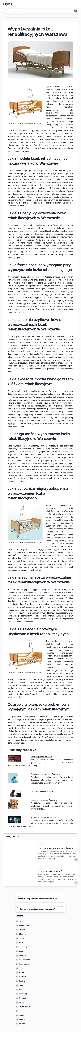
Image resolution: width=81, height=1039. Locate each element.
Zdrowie (11, 24)
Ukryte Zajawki (24, 1007)
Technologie (23, 994)
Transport (22, 998)
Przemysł (22, 977)
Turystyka (22, 1002)
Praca (21, 968)
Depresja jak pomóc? (50, 871)
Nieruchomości (25, 959)
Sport (21, 989)
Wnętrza (22, 1019)
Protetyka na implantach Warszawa (46, 774)
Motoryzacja (23, 955)
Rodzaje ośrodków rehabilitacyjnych (46, 817)
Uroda (21, 1011)
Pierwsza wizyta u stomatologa (55, 848)
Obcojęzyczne (24, 964)
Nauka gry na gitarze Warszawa (45, 800)
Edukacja (22, 934)
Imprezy (22, 942)
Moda (21, 951)
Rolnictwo (22, 981)
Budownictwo (24, 925)
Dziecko (22, 930)
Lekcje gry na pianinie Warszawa (45, 791)
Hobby (21, 938)
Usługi (21, 1015)
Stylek (7, 4)
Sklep (21, 985)
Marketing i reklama (26, 947)
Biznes (21, 921)
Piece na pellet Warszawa (42, 757)
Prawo (21, 972)
